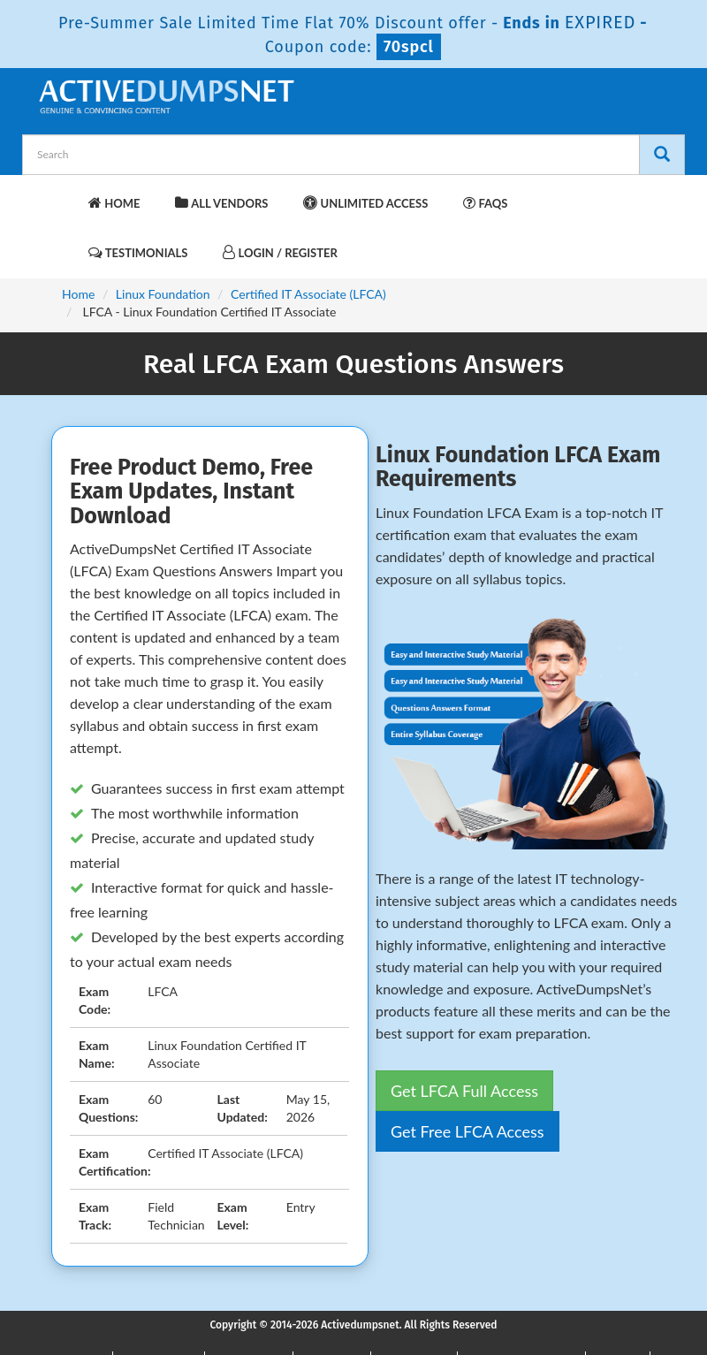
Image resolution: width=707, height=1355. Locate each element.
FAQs (485, 202)
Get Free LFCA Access (467, 1131)
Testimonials (137, 252)
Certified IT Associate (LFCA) (308, 293)
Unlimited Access (365, 202)
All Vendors (221, 202)
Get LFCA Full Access (464, 1090)
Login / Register (280, 252)
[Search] (662, 154)
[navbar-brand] (57, 194)
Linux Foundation (163, 293)
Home (114, 202)
